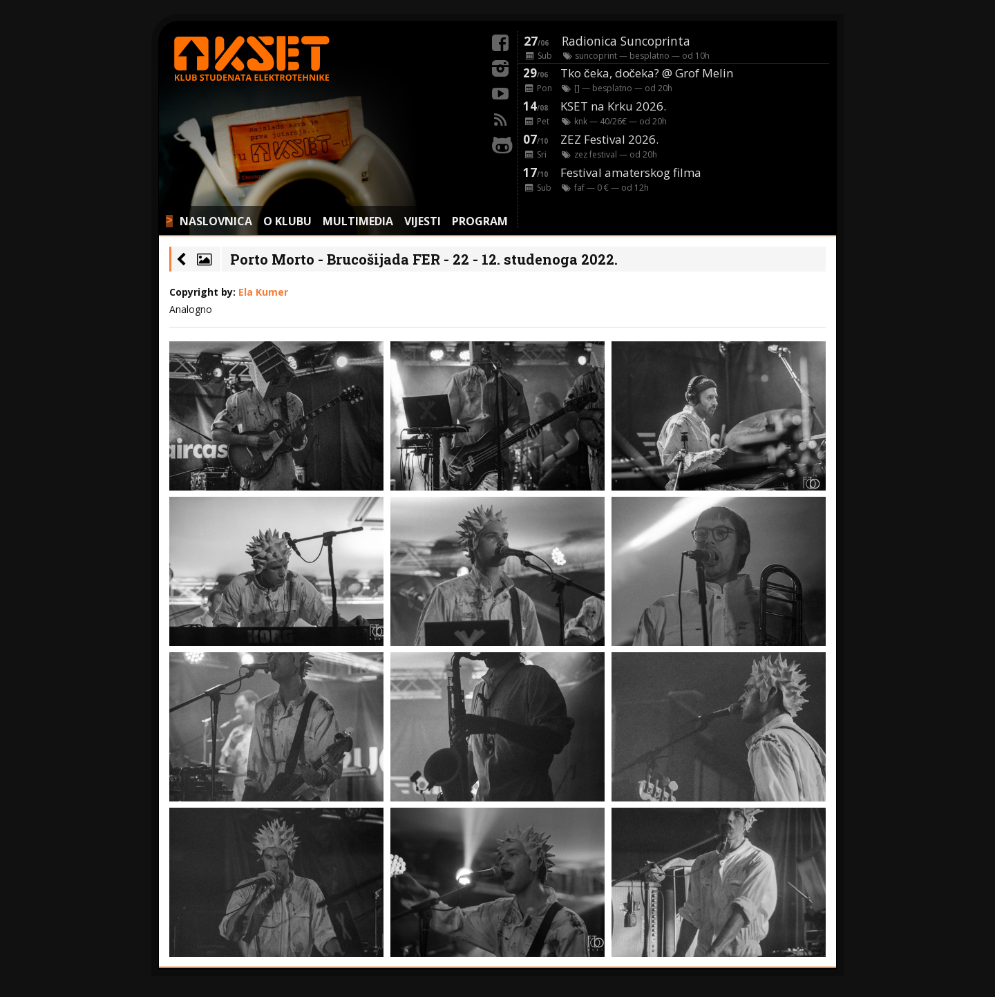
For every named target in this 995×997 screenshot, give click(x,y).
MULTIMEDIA (358, 221)
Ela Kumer (263, 291)
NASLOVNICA (216, 221)
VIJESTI (422, 221)
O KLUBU (287, 221)
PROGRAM (480, 221)
